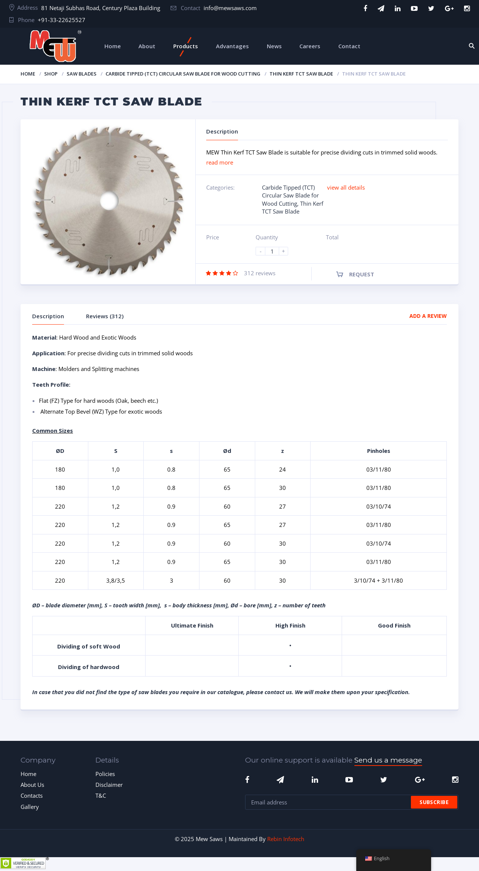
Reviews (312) (104, 316)
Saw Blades (82, 73)
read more (219, 162)
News (274, 46)
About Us (32, 784)
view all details (346, 187)
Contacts (32, 795)
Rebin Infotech (285, 839)
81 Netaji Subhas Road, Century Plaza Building (100, 8)
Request (361, 274)
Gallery (30, 806)
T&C (100, 795)
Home (112, 46)
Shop (51, 73)
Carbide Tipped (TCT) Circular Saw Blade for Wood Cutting (183, 73)
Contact (349, 46)
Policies (105, 774)
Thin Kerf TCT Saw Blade (301, 73)
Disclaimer (109, 784)
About (146, 46)
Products (185, 46)
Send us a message (388, 760)
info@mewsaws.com (230, 8)
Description (48, 316)
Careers (309, 46)
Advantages (232, 46)
